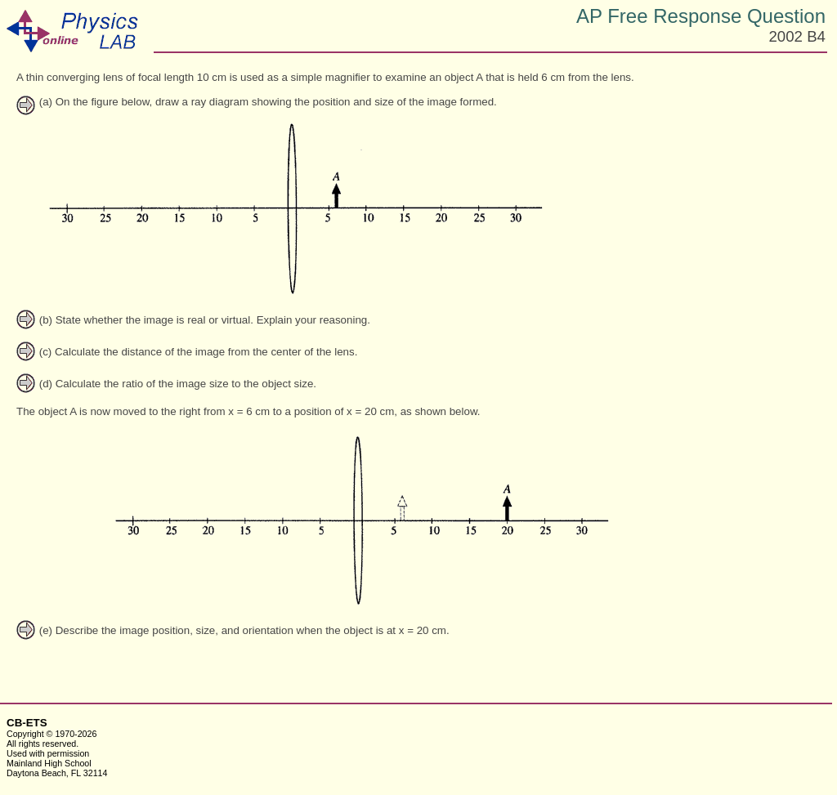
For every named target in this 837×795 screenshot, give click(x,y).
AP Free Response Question (701, 16)
